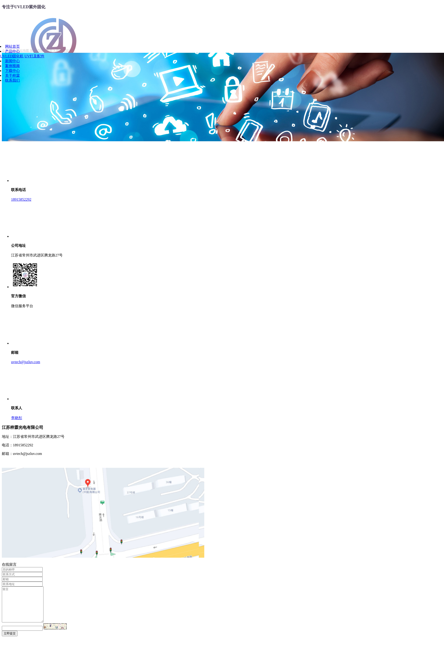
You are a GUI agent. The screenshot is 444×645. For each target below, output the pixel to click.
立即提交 (10, 640)
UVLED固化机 (11, 56)
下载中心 (12, 71)
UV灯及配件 (34, 56)
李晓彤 (16, 418)
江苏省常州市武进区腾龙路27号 (37, 255)
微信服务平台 (22, 306)
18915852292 (21, 199)
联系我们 (12, 80)
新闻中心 (12, 61)
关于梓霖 (12, 75)
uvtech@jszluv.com (25, 362)
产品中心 (12, 51)
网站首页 (12, 46)
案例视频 (12, 66)
